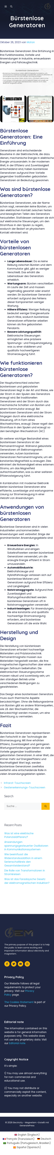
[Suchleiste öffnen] (11, 6)
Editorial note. (17, 1043)
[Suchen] (45, 806)
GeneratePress (27, 1125)
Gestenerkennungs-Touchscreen (24, 787)
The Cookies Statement (19, 1002)
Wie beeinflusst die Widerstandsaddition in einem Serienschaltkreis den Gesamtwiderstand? (23, 860)
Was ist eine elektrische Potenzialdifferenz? (19, 835)
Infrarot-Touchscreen (17, 783)
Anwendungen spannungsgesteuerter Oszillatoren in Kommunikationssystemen (26, 845)
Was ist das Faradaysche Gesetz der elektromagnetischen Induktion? (26, 881)
